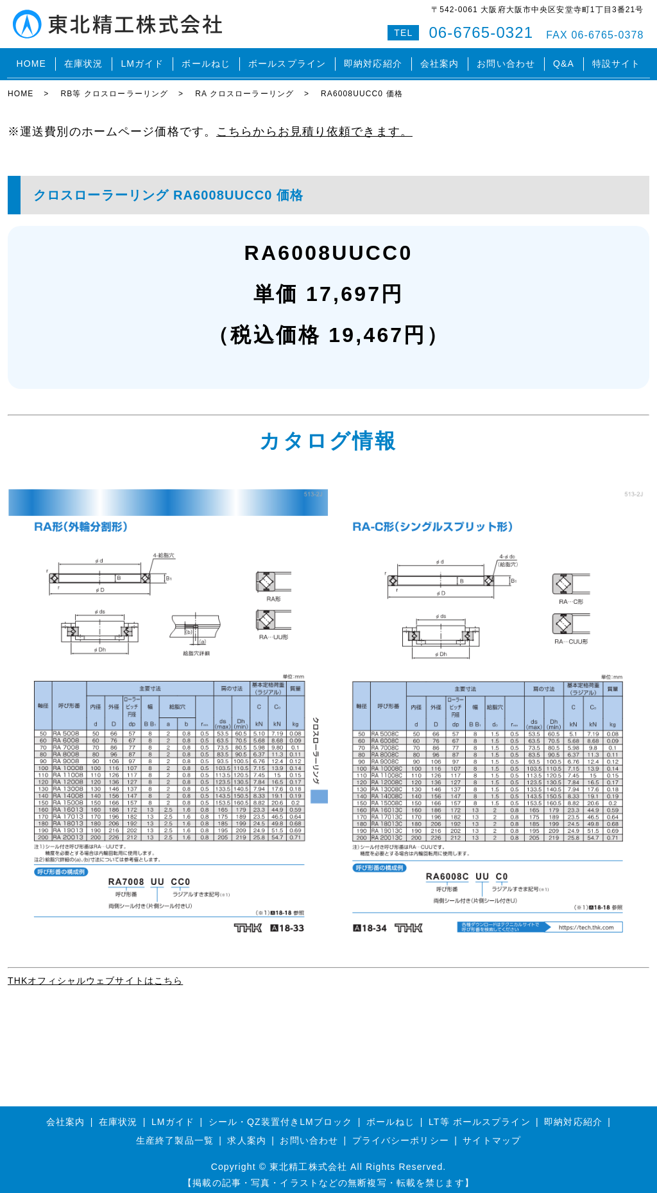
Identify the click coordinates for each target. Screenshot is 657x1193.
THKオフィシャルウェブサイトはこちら (95, 973)
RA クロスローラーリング (244, 86)
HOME (31, 60)
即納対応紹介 (373, 60)
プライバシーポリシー (400, 1133)
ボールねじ (206, 60)
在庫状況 (83, 60)
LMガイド (142, 60)
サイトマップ (492, 1133)
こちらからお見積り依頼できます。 (314, 123)
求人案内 (246, 1133)
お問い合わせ (506, 60)
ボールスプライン (287, 60)
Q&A (563, 60)
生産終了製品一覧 (175, 1133)
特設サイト (616, 60)
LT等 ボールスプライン (480, 1114)
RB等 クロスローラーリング (114, 86)
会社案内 (439, 60)
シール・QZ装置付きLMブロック (281, 1114)
